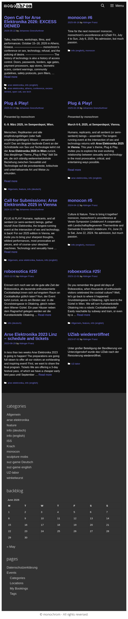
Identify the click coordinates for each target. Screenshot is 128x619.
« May (11, 546)
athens (28, 88)
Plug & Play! (16, 103)
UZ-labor (75, 363)
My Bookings (19, 588)
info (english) (31, 85)
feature (22, 189)
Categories (17, 578)
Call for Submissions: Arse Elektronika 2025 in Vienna (30, 202)
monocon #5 (80, 200)
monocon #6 (80, 17)
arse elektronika (16, 85)
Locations (16, 583)
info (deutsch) (34, 189)
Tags (13, 593)
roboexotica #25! (20, 271)
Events (11, 572)
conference (38, 88)
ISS (9, 441)
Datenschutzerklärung (22, 567)
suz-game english (19, 467)
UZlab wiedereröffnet (88, 334)
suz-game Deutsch (20, 462)
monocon (90, 50)
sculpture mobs (17, 456)
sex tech (26, 91)
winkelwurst (15, 478)
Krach (11, 446)
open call (16, 91)
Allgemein (13, 189)
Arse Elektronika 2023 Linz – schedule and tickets (30, 336)
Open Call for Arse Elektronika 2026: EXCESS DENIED (30, 21)
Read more (10, 76)
